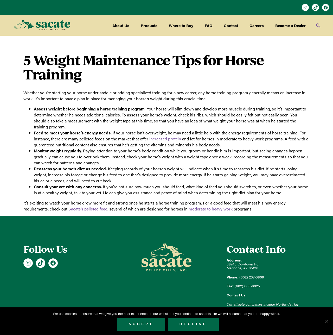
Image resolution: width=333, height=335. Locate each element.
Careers (256, 25)
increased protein (165, 139)
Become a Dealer (290, 25)
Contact (231, 25)
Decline (193, 324)
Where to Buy (181, 25)
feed (87, 209)
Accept (141, 324)
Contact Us (236, 295)
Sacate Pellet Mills (42, 25)
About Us (120, 25)
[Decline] (326, 321)
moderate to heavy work (211, 209)
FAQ (208, 25)
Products (149, 25)
